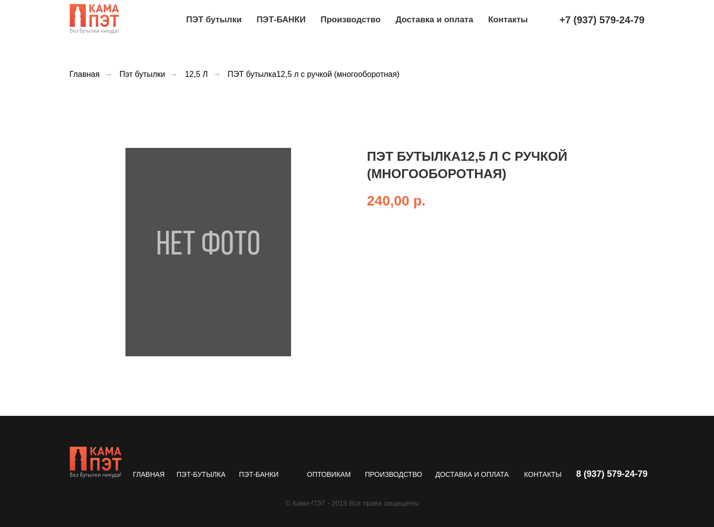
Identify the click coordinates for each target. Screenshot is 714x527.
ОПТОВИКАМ (329, 474)
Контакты (508, 19)
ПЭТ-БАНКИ (280, 19)
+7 (602, 19)
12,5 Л (196, 74)
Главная (84, 74)
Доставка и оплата (435, 19)
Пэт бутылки (142, 74)
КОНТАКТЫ (543, 474)
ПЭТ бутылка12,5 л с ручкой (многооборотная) (314, 74)
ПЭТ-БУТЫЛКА (201, 474)
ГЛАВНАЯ (149, 474)
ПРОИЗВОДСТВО (393, 474)
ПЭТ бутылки (213, 19)
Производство (350, 19)
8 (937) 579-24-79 (612, 474)
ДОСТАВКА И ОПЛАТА (472, 474)
